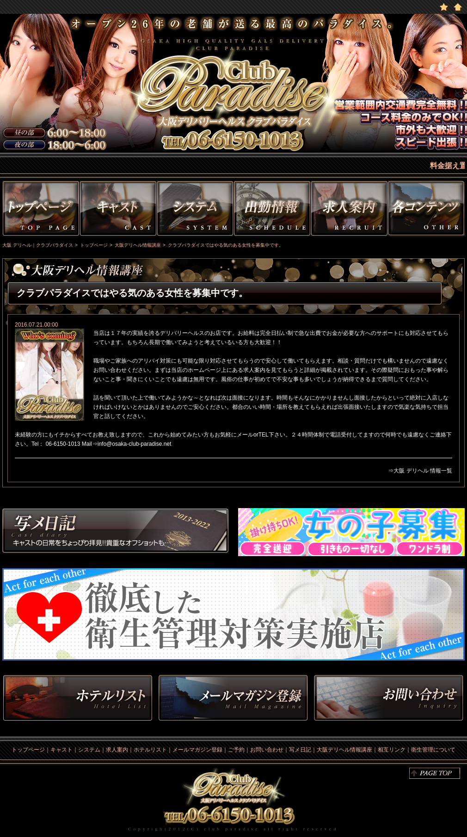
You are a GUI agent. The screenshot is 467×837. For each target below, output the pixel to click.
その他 (427, 210)
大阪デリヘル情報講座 (344, 749)
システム (195, 210)
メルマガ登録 (233, 698)
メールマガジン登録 (197, 749)
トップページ (40, 210)
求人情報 (349, 210)
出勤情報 (272, 210)
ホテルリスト (77, 698)
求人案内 (117, 749)
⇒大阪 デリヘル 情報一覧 (420, 470)
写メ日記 (115, 532)
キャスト (118, 210)
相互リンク (392, 749)
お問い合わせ (388, 698)
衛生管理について (433, 749)
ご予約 (236, 749)
